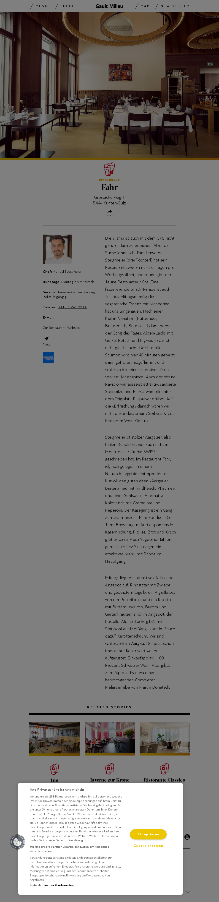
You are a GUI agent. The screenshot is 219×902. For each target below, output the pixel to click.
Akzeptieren (148, 834)
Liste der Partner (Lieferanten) (52, 885)
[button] (17, 842)
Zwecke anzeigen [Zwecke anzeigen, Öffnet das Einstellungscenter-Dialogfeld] (148, 846)
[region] (100, 839)
